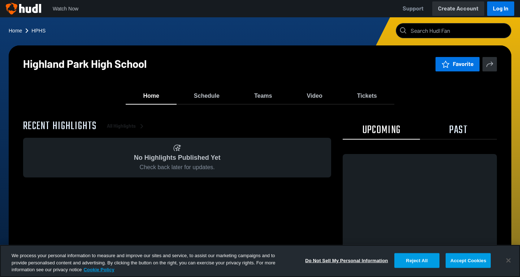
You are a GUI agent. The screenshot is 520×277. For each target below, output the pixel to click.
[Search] (459, 30)
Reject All (417, 260)
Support (413, 8)
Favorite (457, 64)
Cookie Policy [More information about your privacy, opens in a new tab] (98, 269)
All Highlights (126, 130)
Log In (500, 8)
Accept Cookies (468, 260)
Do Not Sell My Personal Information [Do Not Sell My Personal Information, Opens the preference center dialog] (346, 260)
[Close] (508, 260)
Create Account (458, 8)
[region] (260, 261)
